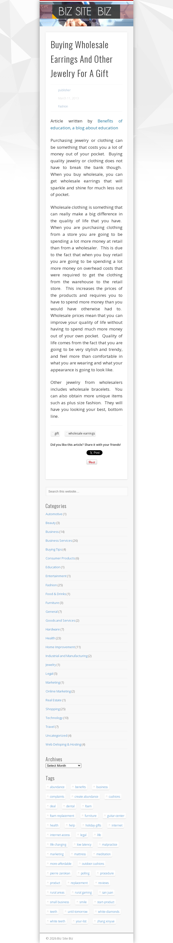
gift (56, 433)
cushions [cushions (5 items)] (114, 796)
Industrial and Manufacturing (66, 656)
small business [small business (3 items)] (59, 902)
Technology (54, 718)
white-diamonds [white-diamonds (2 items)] (108, 912)
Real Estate (54, 700)
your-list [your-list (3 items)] (81, 921)
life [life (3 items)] (99, 835)
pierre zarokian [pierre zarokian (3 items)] (60, 873)
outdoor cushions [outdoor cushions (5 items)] (93, 864)
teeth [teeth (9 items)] (53, 912)
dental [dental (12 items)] (70, 806)
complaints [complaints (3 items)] (57, 796)
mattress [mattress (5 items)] (80, 854)
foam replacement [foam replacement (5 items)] (62, 816)
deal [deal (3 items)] (53, 806)
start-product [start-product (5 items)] (105, 902)
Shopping (53, 709)
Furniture (52, 602)
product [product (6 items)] (55, 883)
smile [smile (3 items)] (83, 902)
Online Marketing (58, 691)
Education (53, 567)
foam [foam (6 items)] (88, 806)
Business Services (59, 540)
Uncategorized (56, 735)
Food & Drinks (56, 594)
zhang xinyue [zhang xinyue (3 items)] (106, 921)
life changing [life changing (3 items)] (58, 844)
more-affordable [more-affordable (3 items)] (60, 864)
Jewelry (51, 664)
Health (50, 638)
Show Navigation (115, 44)
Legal (49, 673)
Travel (50, 726)
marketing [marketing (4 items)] (57, 854)
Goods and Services (60, 620)
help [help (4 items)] (72, 825)
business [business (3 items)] (102, 787)
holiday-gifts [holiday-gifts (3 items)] (93, 825)
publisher (64, 90)
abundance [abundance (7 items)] (57, 787)
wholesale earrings (82, 433)
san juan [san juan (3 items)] (107, 892)
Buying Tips (54, 549)
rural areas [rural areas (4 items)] (57, 892)
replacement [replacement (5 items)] (79, 883)
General (52, 611)
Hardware (53, 629)
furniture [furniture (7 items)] (91, 816)
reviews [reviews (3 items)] (103, 883)
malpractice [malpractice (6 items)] (109, 844)
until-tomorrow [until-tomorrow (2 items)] (77, 912)
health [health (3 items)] (54, 825)
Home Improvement (60, 647)
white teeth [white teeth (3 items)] (57, 921)
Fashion (63, 106)
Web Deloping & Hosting (63, 744)
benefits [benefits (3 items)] (80, 787)
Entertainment (56, 576)
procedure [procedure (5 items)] (107, 873)
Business (52, 531)
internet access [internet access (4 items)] (60, 835)
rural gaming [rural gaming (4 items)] (83, 892)
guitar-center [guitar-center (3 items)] (115, 816)
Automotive (54, 514)
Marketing (53, 682)
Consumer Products (60, 558)
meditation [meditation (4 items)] (103, 854)
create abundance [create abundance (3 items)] (86, 796)
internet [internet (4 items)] (117, 825)
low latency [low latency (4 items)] (84, 844)
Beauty (51, 523)
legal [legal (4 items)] (83, 835)
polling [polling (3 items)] (85, 873)
